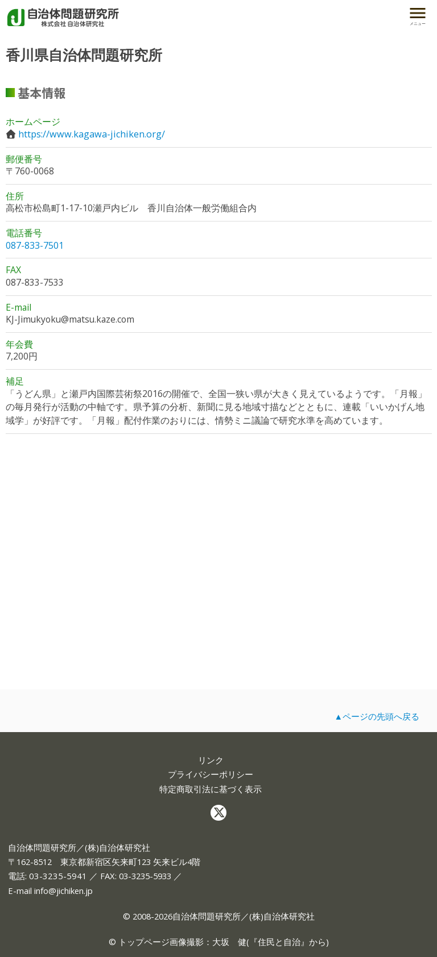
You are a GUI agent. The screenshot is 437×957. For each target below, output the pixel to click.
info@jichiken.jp (63, 890)
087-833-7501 (35, 245)
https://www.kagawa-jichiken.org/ (91, 134)
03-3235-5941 (58, 875)
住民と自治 (279, 941)
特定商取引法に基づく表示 (210, 789)
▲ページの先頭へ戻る (376, 716)
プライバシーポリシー (210, 774)
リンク (211, 760)
